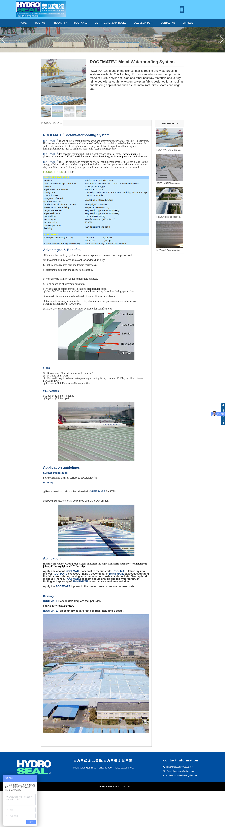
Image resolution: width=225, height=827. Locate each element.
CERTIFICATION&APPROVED (110, 23)
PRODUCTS (59, 23)
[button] (222, 39)
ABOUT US (39, 23)
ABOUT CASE (80, 23)
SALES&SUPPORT (144, 23)
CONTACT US (168, 23)
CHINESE (188, 23)
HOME (23, 23)
